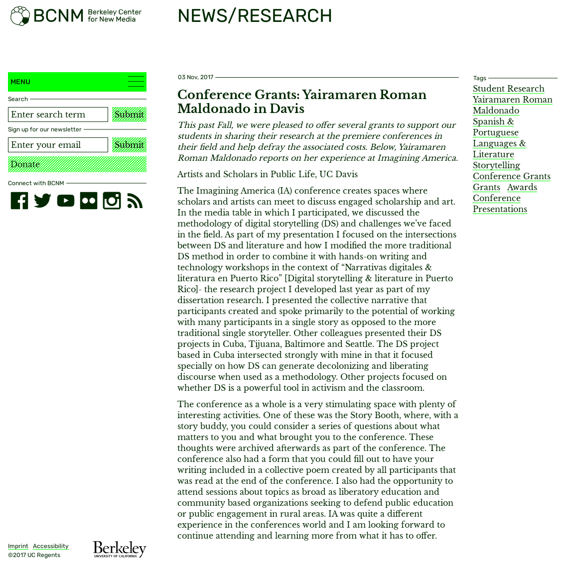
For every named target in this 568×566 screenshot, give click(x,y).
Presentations (500, 209)
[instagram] (111, 200)
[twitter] (42, 200)
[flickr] (88, 200)
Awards (522, 187)
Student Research (509, 89)
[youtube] (65, 200)
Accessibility (51, 546)
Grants (486, 187)
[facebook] (19, 200)
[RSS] (135, 200)
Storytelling (496, 165)
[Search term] (58, 114)
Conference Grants (512, 176)
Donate (25, 164)
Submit (129, 114)
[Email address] (58, 144)
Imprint (18, 546)
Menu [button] (77, 81)
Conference (497, 198)
